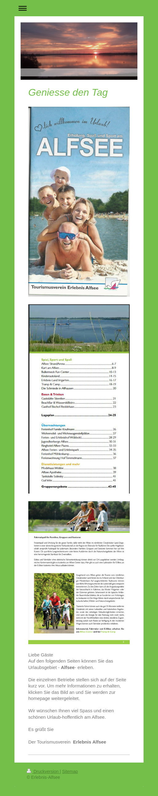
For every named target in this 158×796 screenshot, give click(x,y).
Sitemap (70, 771)
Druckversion (43, 771)
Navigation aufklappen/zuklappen (79, 8)
